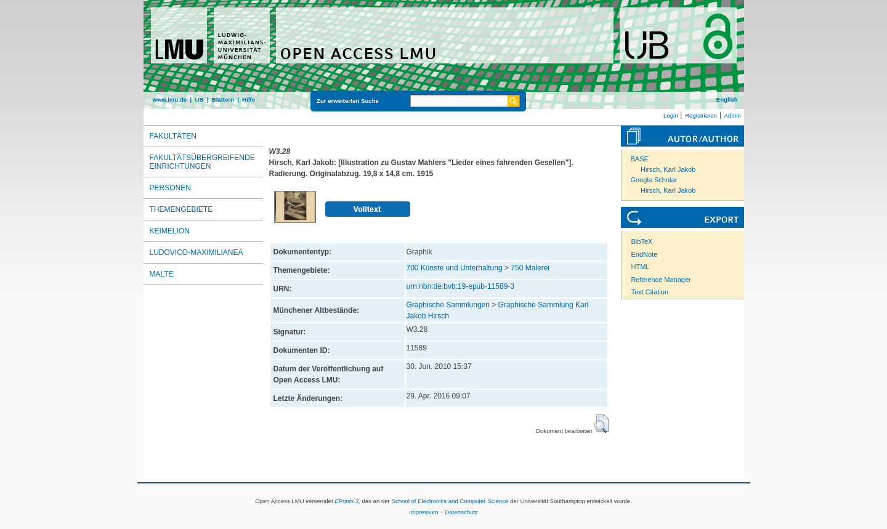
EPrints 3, (347, 501)
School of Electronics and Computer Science (449, 501)
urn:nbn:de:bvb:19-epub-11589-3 (460, 286)
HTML (640, 266)
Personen (170, 188)
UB (199, 99)
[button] (601, 423)
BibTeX (642, 241)
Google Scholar (654, 180)
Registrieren (701, 115)
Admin (732, 115)
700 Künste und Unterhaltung (455, 268)
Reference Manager (661, 279)
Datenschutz (461, 512)
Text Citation (650, 292)
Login (670, 115)
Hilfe (248, 99)
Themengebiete (181, 209)
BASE (640, 159)
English (727, 99)
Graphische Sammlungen (448, 305)
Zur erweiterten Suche (348, 100)
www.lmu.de (170, 99)
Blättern (223, 99)
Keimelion (170, 231)
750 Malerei (530, 268)
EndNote (644, 254)
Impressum (423, 512)
